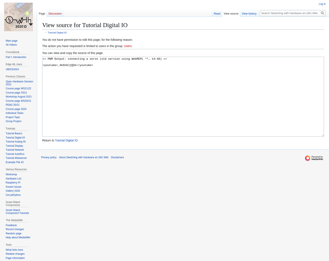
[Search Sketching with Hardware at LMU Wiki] (293, 13)
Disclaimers (117, 173)
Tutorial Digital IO (57, 32)
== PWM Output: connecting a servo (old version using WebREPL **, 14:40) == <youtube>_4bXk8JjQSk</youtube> (183, 104)
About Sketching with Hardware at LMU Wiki (83, 173)
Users (128, 46)
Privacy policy (48, 173)
